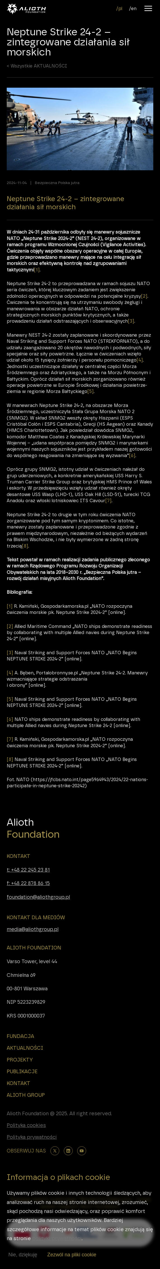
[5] (90, 403)
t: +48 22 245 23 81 (28, 870)
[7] (108, 512)
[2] (144, 307)
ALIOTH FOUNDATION (34, 947)
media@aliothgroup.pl (32, 929)
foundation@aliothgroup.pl (38, 897)
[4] (140, 371)
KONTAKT (18, 856)
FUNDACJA (20, 1036)
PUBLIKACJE (22, 1071)
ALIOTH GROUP (26, 1095)
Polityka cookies (26, 1125)
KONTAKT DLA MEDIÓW (36, 917)
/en (133, 8)
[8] (25, 557)
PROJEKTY (20, 1059)
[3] (131, 333)
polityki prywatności (57, 1251)
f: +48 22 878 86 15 (28, 883)
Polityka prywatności (32, 1137)
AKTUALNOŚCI (25, 1048)
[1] (37, 281)
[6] (132, 467)
